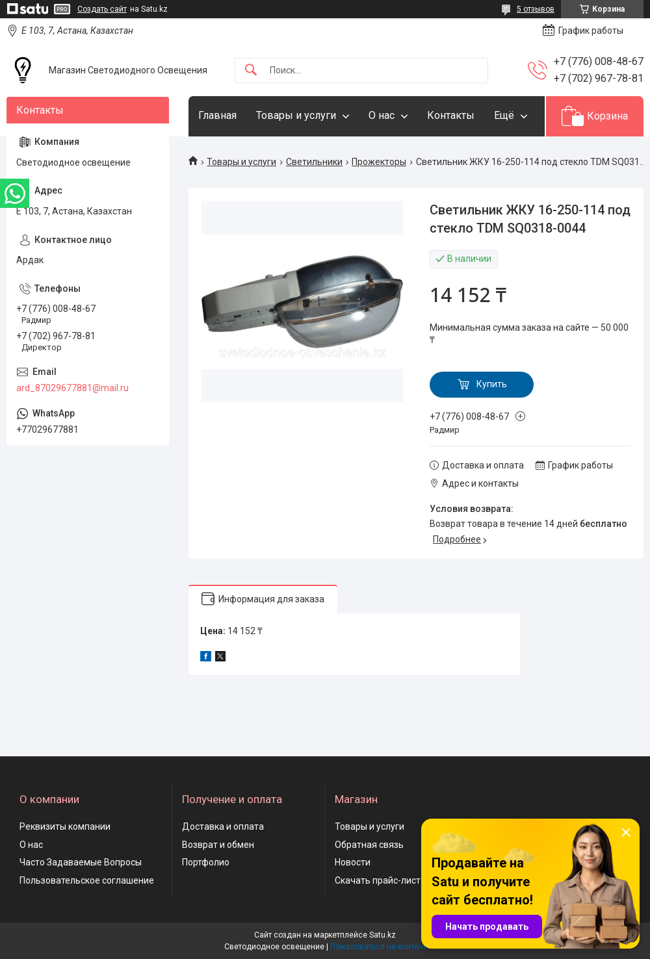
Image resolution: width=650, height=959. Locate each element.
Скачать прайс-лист (378, 880)
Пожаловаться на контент (378, 946)
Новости (352, 862)
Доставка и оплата (223, 826)
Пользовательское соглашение (87, 880)
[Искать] (251, 70)
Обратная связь (369, 844)
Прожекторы (379, 162)
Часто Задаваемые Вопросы (81, 862)
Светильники (314, 162)
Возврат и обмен (218, 844)
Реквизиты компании (65, 826)
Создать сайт (102, 9)
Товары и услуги (296, 115)
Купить (491, 384)
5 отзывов (535, 9)
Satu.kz (382, 935)
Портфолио (205, 862)
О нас (382, 115)
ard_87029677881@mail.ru (72, 388)
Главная (217, 115)
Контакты (450, 115)
